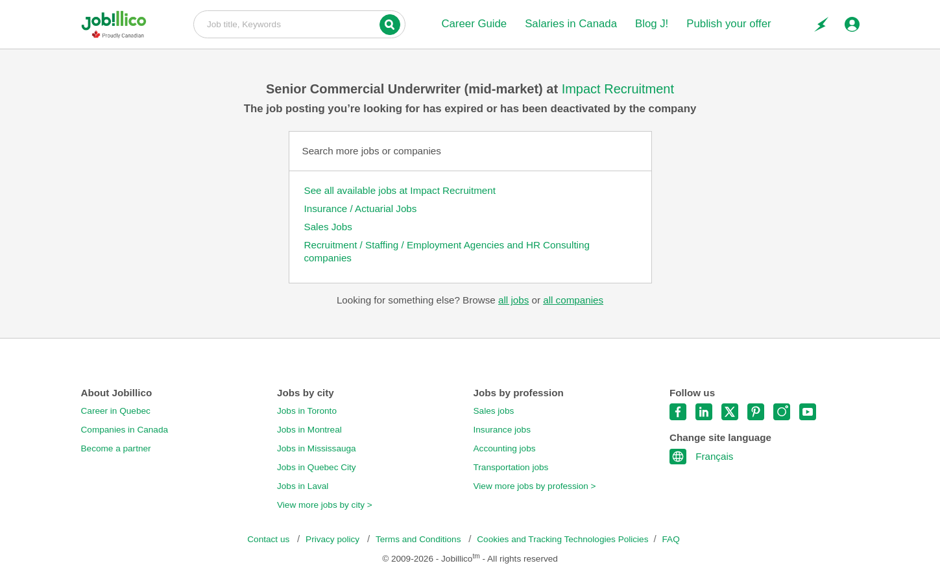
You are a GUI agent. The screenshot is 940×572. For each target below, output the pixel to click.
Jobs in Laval (302, 486)
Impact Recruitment (618, 89)
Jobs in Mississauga (316, 448)
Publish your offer (728, 24)
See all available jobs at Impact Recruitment (400, 190)
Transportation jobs (511, 467)
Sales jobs (494, 411)
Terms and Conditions (419, 539)
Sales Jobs (328, 226)
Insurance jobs (502, 430)
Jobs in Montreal (309, 430)
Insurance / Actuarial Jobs (360, 208)
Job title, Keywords (299, 23)
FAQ (671, 539)
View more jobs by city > (324, 505)
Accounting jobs (505, 448)
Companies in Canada (125, 430)
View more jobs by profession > (535, 486)
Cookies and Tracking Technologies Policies (562, 539)
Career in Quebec (116, 411)
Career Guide (474, 24)
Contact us (269, 539)
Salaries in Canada (571, 24)
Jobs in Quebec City (316, 467)
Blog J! (651, 24)
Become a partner (116, 448)
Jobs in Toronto (307, 411)
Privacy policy (334, 539)
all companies (573, 299)
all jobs (513, 299)
